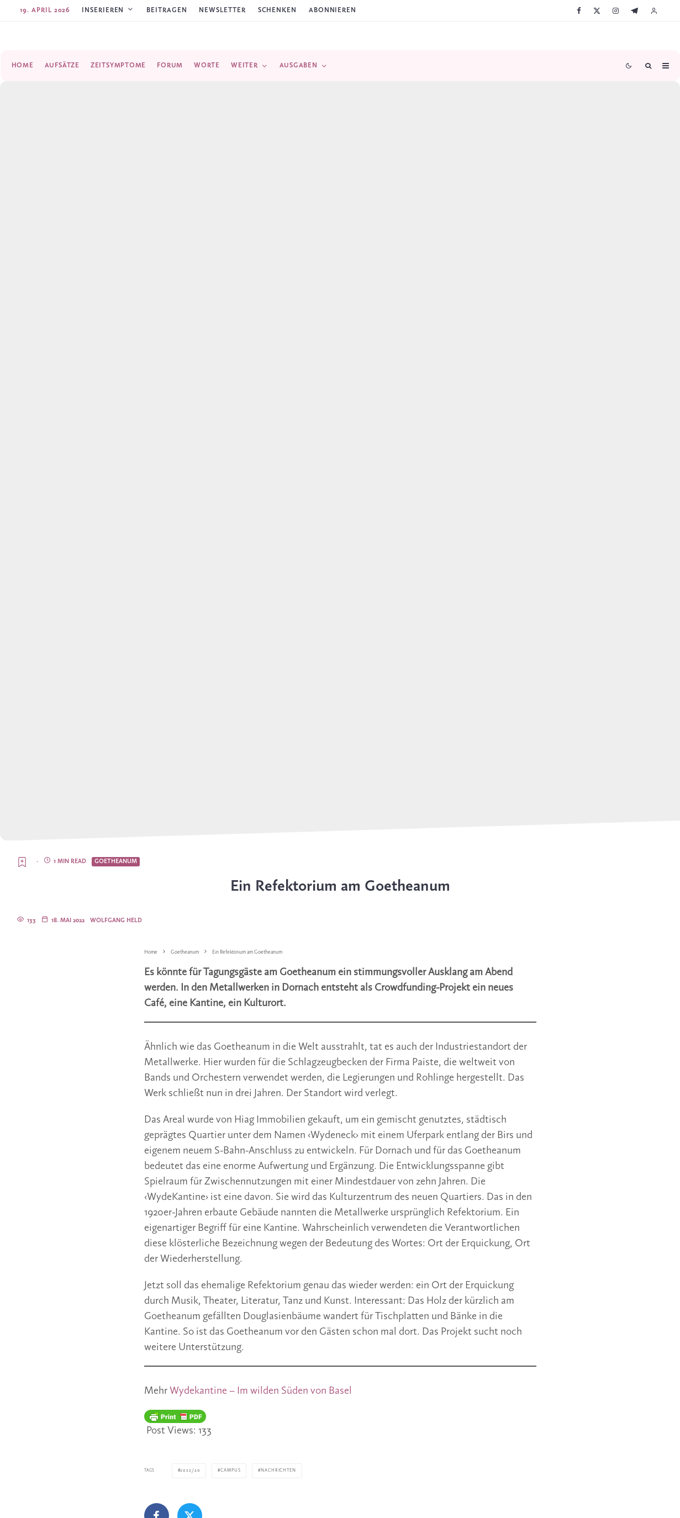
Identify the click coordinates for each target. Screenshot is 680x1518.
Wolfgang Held (116, 920)
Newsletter (222, 10)
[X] (597, 11)
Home (23, 65)
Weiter (244, 65)
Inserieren (103, 10)
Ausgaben (299, 65)
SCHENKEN (277, 10)
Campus (226, 1470)
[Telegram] (634, 11)
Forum (170, 65)
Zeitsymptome (118, 65)
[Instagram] (616, 11)
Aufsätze (62, 65)
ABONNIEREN (332, 10)
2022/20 (188, 1470)
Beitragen (166, 10)
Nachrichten (272, 1470)
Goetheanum (115, 861)
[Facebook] (579, 11)
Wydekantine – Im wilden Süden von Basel (261, 1391)
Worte (207, 65)
